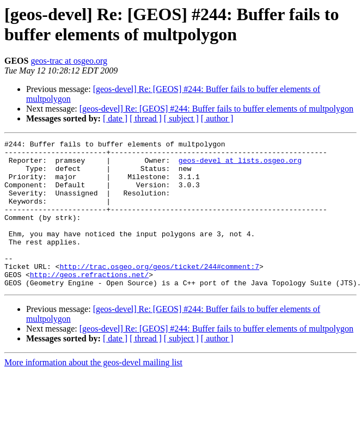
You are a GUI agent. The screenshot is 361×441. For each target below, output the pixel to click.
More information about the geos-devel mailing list (93, 391)
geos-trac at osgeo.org (68, 60)
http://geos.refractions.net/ (89, 302)
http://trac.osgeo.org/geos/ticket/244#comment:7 (159, 292)
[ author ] (217, 118)
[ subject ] (181, 118)
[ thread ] (146, 118)
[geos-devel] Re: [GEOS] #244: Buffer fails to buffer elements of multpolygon (216, 108)
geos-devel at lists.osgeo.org (240, 165)
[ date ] (115, 118)
